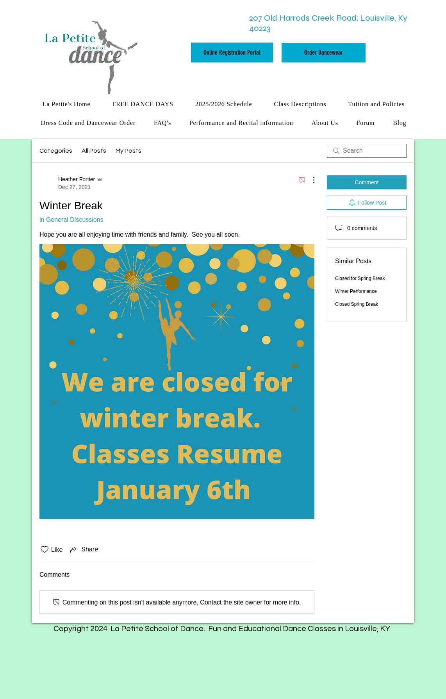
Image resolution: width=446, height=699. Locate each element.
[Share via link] (83, 549)
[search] (367, 151)
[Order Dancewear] (324, 52)
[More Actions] (309, 180)
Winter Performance (356, 291)
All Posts (94, 151)
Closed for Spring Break (360, 278)
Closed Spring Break (356, 304)
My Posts (128, 151)
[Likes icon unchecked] (44, 549)
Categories (55, 151)
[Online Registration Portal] (232, 52)
